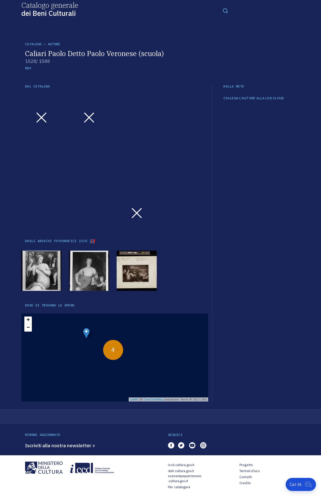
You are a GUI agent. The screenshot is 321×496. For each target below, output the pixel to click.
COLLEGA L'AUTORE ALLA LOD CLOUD (253, 98)
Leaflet (134, 399)
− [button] (28, 328)
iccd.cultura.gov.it (181, 465)
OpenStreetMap (153, 399)
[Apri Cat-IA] (301, 484)
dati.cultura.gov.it (181, 471)
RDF (28, 68)
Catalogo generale (49, 9)
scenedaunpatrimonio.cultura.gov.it (184, 478)
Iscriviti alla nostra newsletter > (60, 445)
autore (54, 44)
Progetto (246, 465)
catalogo (33, 44)
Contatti (245, 477)
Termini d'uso (249, 471)
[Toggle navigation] (225, 11)
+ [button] (28, 320)
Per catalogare (179, 487)
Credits (245, 483)
